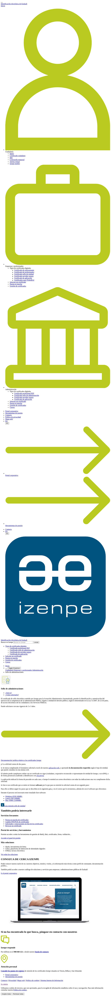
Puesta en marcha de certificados (17, 820)
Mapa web (9, 419)
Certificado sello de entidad (24, 274)
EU (6, 421)
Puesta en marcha (16, 284)
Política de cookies (32, 980)
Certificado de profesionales (24, 272)
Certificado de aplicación (23, 278)
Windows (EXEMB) (13, 796)
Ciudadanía (9, 670)
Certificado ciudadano (17, 156)
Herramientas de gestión (14, 413)
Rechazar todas (18, 994)
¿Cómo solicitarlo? (12, 695)
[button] (16, 646)
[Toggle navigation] (2, 2)
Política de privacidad (13, 417)
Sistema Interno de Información (52, 980)
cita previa (40, 776)
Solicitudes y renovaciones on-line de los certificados (24, 824)
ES (7, 423)
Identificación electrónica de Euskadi (14, 4)
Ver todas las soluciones (9, 854)
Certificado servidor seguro (23, 276)
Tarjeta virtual (15, 162)
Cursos (12, 407)
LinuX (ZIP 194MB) (12, 798)
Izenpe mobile (15, 164)
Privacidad (12, 980)
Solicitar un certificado (18, 282)
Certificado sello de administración (26, 395)
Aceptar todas (6, 994)
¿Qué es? (8, 693)
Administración (37, 670)
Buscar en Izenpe (7, 642)
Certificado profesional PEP (24, 393)
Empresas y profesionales (23, 670)
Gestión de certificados (18, 286)
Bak (11, 158)
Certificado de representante (24, 270)
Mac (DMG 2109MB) (13, 800)
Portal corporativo (11, 411)
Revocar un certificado (13, 826)
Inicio (3, 6)
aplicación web (54, 768)
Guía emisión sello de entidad (13, 806)
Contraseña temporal (17, 160)
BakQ (12, 154)
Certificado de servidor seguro (20, 652)
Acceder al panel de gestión (10, 838)
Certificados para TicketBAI (24, 280)
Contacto (8, 415)
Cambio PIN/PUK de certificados (17, 822)
